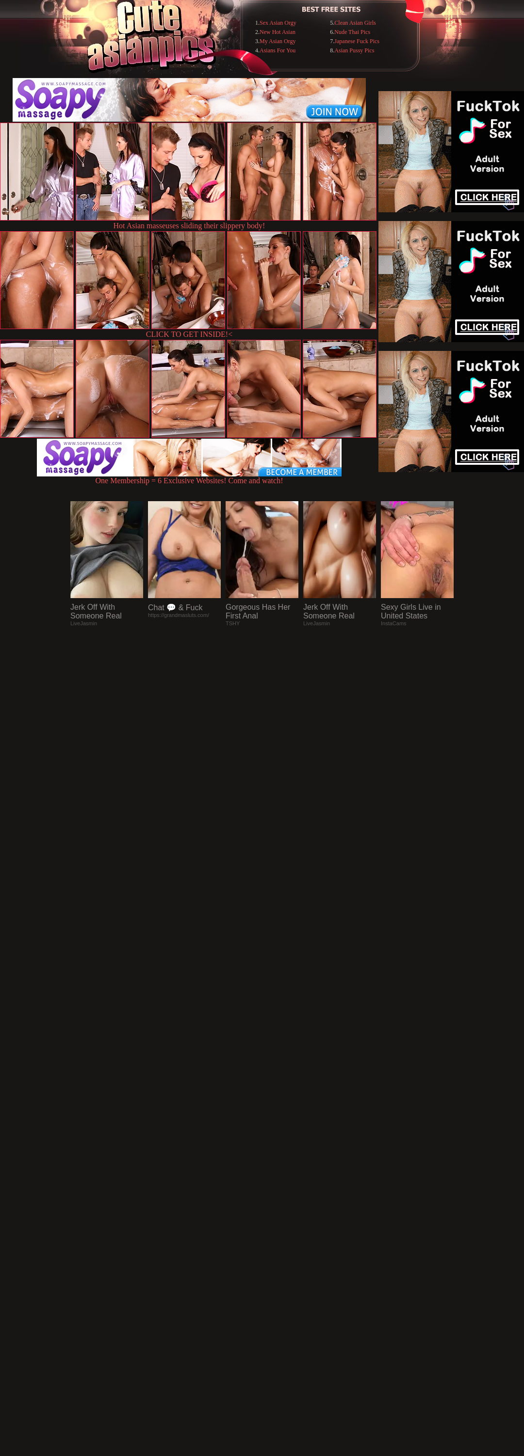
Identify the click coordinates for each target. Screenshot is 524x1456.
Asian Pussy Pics (354, 50)
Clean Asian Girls (355, 22)
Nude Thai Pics (352, 32)
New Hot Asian (277, 32)
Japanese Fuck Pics (356, 41)
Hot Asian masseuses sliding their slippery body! (189, 226)
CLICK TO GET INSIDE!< (189, 334)
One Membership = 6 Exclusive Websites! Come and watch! (189, 477)
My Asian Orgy (277, 41)
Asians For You (277, 50)
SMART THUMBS (279, 1257)
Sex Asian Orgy (278, 22)
